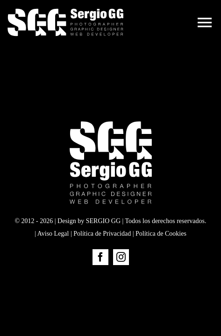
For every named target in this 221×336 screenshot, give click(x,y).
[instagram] (121, 280)
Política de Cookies (160, 256)
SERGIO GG (103, 244)
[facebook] (100, 280)
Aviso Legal (53, 256)
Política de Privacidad (102, 256)
